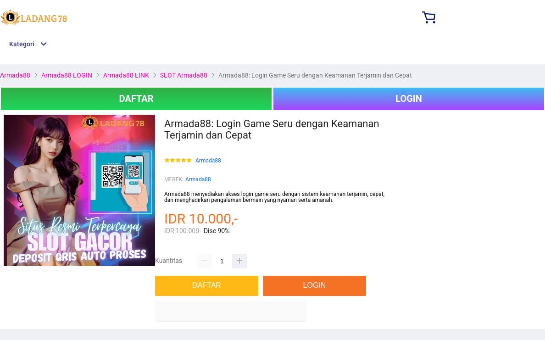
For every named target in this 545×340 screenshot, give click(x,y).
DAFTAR (136, 98)
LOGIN (408, 98)
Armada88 (208, 161)
